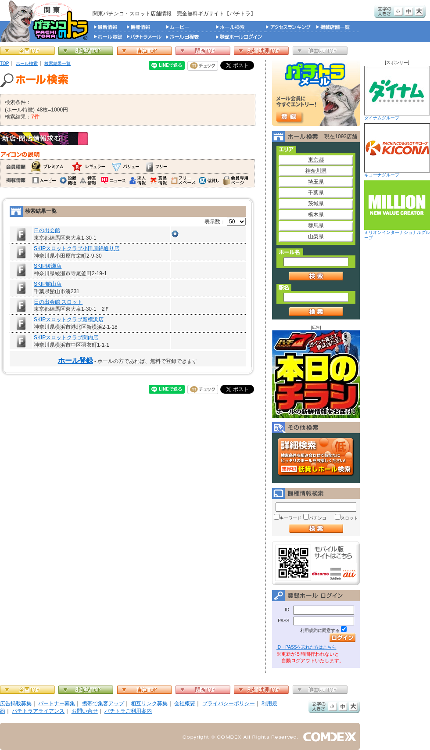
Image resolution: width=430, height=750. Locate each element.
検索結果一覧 (57, 63)
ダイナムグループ (397, 93)
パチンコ (317, 518)
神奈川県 (315, 171)
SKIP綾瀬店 (47, 266)
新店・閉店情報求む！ (44, 138)
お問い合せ (85, 711)
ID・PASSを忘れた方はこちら (306, 647)
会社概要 (184, 703)
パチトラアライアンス (38, 711)
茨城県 (316, 204)
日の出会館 (47, 230)
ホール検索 (27, 63)
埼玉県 (316, 182)
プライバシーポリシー (228, 703)
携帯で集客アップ (103, 703)
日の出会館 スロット (58, 302)
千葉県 (316, 193)
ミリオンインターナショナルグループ (397, 210)
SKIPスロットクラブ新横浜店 (69, 319)
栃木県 (316, 215)
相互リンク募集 (149, 703)
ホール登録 (75, 360)
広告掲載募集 (16, 703)
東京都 (316, 160)
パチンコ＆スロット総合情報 (46, 21)
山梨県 (316, 236)
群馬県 (316, 225)
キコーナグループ (397, 150)
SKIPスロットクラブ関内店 (66, 337)
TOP (4, 63)
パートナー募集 (56, 703)
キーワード (290, 518)
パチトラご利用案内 (128, 711)
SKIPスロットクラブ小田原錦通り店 (76, 248)
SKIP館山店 (47, 284)
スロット (349, 518)
